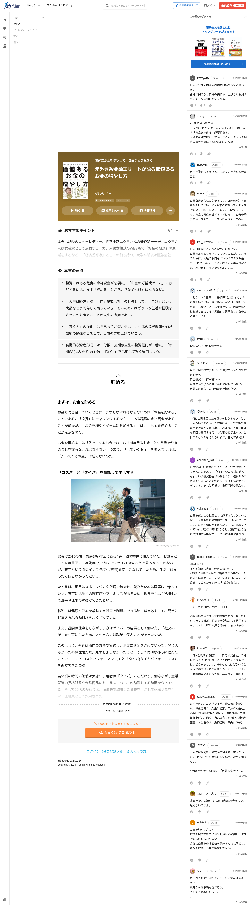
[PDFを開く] (112, 210)
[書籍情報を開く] (147, 210)
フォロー (217, 78)
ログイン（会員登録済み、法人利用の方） (118, 751)
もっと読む (241, 147)
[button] (218, 92)
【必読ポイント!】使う (25, 30)
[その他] (170, 210)
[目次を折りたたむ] (29, 18)
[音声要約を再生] (78, 210)
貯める (17, 24)
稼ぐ (15, 36)
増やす (17, 42)
